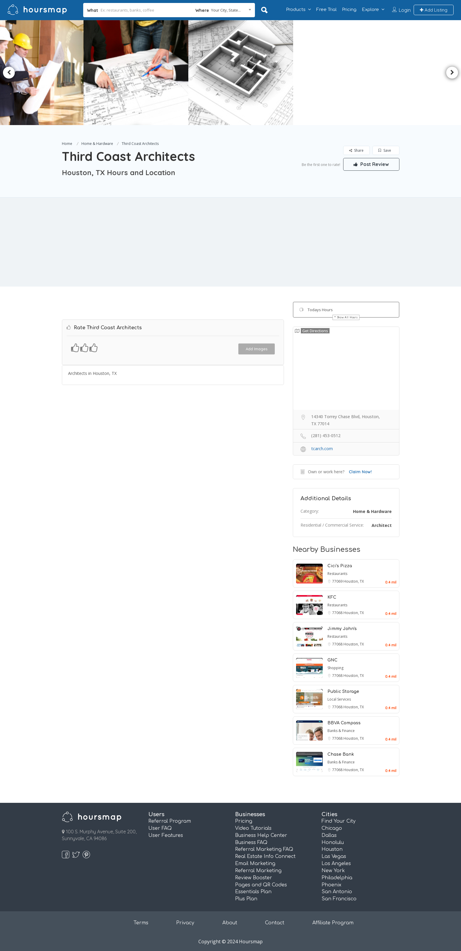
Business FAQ (251, 842)
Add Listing (433, 10)
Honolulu (333, 842)
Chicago (332, 828)
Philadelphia (337, 877)
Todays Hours (320, 309)
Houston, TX (353, 581)
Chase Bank (340, 754)
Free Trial (326, 9)
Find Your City (339, 821)
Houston (332, 849)
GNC (332, 660)
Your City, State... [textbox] (226, 10)
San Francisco (339, 899)
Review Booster (253, 877)
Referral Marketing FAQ (264, 849)
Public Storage (343, 691)
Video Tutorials (253, 828)
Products (296, 9)
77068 (337, 612)
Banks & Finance (341, 730)
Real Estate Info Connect (265, 856)
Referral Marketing (258, 870)
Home (67, 143)
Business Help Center (261, 835)
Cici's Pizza (339, 566)
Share (356, 150)
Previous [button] (9, 72)
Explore (370, 9)
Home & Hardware (97, 143)
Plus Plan (246, 899)
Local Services (339, 699)
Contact (274, 923)
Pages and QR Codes (261, 885)
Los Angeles (336, 863)
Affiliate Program (333, 923)
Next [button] (452, 72)
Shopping (335, 667)
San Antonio (337, 891)
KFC (331, 597)
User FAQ (160, 828)
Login (405, 10)
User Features (165, 835)
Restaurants (337, 573)
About (229, 923)
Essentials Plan (253, 891)
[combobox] (223, 10)
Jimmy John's (342, 628)
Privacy (185, 923)
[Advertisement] (230, 242)
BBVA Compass (344, 723)
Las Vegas (334, 856)
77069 (337, 581)
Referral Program (169, 821)
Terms (141, 923)
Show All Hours (347, 317)
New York (333, 870)
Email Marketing (255, 863)
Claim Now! (360, 471)
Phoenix (331, 885)
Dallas (329, 835)
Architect (382, 525)
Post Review (371, 164)
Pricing (349, 9)
